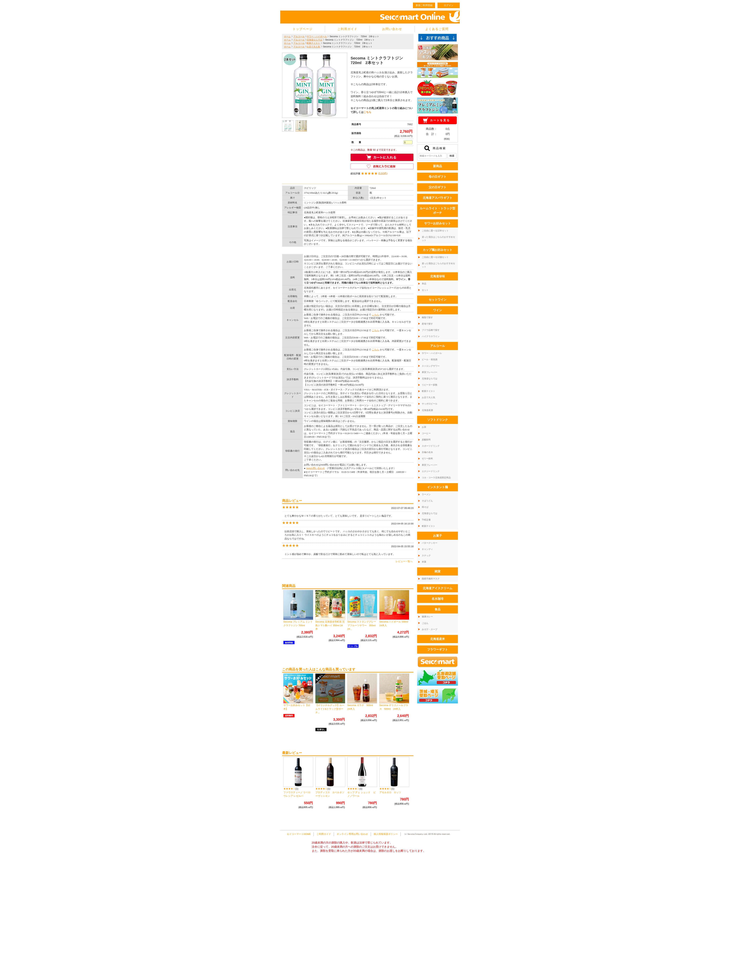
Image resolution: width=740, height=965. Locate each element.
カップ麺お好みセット (437, 249)
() (369, 173)
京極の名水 (427, 452)
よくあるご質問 (437, 29)
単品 (424, 283)
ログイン (448, 5)
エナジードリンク (431, 471)
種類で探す (427, 317)
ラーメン (426, 494)
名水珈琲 (437, 598)
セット (425, 290)
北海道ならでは (314, 40)
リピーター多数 (429, 385)
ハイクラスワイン (431, 336)
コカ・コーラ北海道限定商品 (436, 477)
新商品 (437, 166)
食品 (437, 609)
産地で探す (427, 323)
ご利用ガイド (347, 29)
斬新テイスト (313, 43)
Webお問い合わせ (315, 468)
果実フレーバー (429, 372)
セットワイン (437, 299)
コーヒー (426, 433)
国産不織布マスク (431, 578)
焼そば (425, 507)
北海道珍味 (437, 276)
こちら (367, 112)
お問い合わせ (392, 29)
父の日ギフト (437, 187)
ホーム (287, 36)
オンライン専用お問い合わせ (352, 834)
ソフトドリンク (437, 419)
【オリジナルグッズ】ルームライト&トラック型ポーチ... (329, 709)
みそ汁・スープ (429, 629)
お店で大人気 (313, 46)
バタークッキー (429, 543)
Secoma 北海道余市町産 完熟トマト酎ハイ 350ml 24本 (330, 625)
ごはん (425, 623)
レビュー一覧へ (404, 561)
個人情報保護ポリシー (386, 834)
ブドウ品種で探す (431, 330)
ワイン (437, 310)
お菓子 (437, 535)
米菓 (424, 562)
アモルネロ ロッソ (390, 792)
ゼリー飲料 (427, 458)
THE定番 (426, 520)
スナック (426, 555)
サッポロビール (429, 403)
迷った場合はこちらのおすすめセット (438, 239)
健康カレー (427, 616)
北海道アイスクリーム (437, 588)
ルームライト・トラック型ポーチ (437, 210)
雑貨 (437, 571)
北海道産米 (437, 638)
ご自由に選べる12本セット (435, 230)
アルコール (299, 36)
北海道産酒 (427, 410)
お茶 (424, 427)
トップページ (303, 29)
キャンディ (427, 549)
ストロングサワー (431, 366)
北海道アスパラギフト (437, 197)
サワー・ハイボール (317, 36)
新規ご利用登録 (424, 5)
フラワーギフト (437, 649)
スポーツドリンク (431, 446)
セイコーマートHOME (299, 834)
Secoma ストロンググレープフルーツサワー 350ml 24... (362, 625)
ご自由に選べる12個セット (435, 257)
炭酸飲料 (426, 439)
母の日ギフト (437, 176)
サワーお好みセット (437, 223)
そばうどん (427, 500)
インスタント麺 (437, 487)
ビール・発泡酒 (429, 359)
